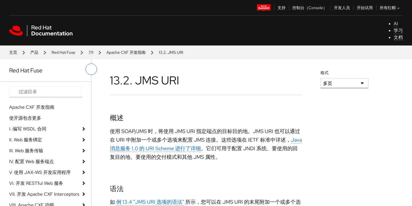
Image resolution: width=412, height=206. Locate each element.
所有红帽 (390, 7)
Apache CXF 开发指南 (126, 52)
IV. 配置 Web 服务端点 (31, 162)
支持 (282, 7)
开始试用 (365, 7)
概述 (117, 117)
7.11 (90, 52)
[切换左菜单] (91, 69)
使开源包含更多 (25, 118)
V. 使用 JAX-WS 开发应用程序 (40, 172)
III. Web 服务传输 (26, 151)
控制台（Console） (309, 7)
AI (396, 24)
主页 (13, 52)
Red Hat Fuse (63, 52)
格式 (324, 72)
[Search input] (45, 91)
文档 (398, 37)
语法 (117, 188)
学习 (398, 30)
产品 (34, 52)
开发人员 (342, 7)
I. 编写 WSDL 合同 (27, 129)
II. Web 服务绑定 (25, 140)
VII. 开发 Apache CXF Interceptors (44, 194)
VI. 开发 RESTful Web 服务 (36, 183)
